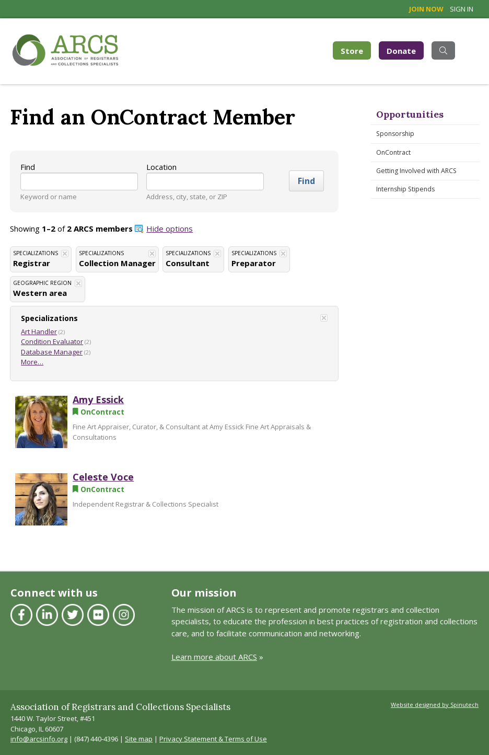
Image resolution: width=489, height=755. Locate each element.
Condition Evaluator (52, 341)
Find (27, 167)
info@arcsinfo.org (38, 738)
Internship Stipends (405, 189)
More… (32, 362)
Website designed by (435, 704)
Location (161, 167)
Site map (139, 738)
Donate (401, 50)
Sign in (461, 9)
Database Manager (52, 352)
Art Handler (39, 331)
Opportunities (410, 114)
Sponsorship (395, 133)
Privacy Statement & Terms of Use (213, 738)
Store (356, 50)
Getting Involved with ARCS (416, 170)
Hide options (169, 228)
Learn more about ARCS (214, 656)
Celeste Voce (103, 477)
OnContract (393, 152)
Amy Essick (98, 399)
